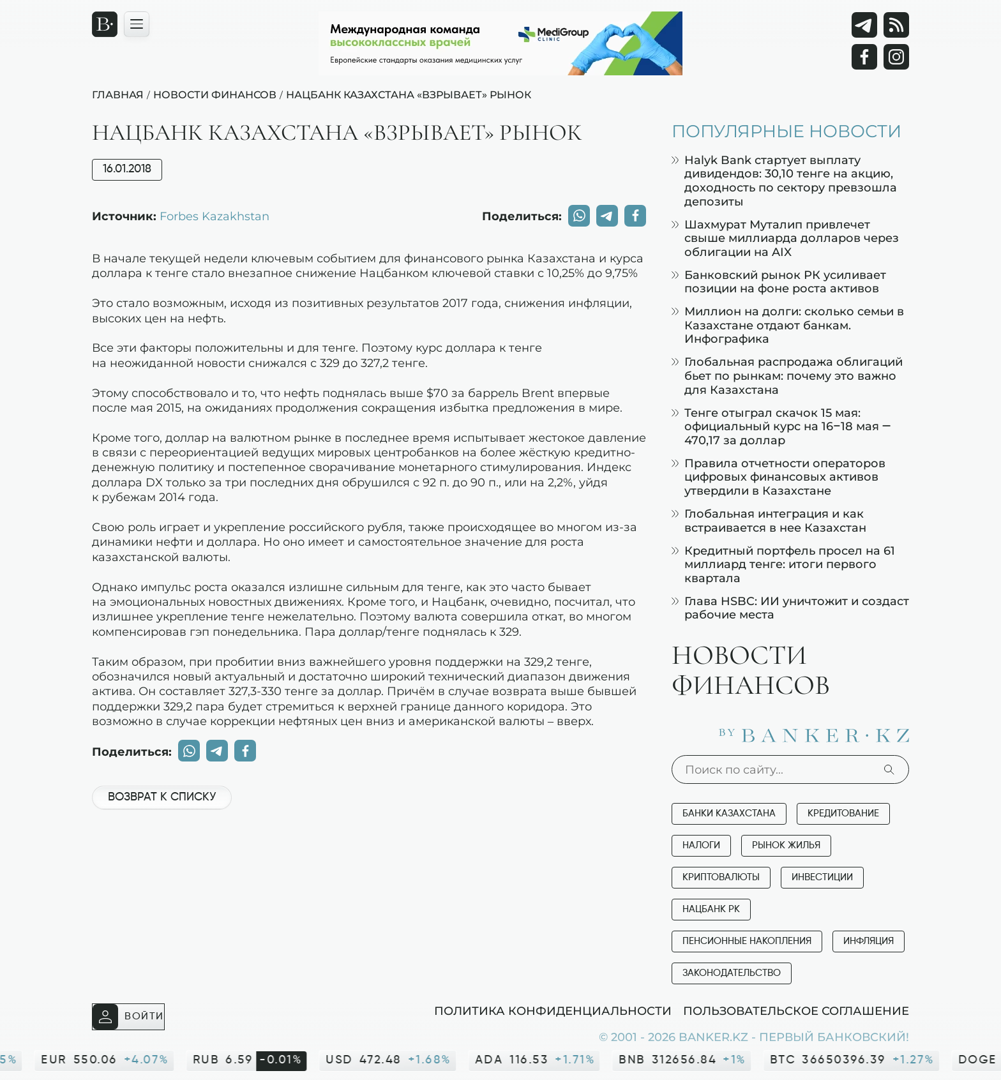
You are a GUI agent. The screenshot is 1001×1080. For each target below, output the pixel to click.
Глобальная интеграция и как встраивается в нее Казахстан (769, 520)
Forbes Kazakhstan (214, 216)
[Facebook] (864, 57)
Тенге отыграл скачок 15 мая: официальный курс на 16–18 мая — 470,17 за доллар (781, 426)
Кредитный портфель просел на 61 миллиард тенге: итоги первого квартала (783, 564)
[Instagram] (896, 57)
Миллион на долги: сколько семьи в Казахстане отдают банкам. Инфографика (788, 324)
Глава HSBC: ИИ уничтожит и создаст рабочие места (790, 608)
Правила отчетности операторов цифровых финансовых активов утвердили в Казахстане (778, 476)
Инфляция (868, 941)
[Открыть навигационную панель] (136, 24)
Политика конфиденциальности (553, 1010)
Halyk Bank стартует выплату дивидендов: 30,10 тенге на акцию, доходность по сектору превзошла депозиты (784, 180)
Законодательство (731, 973)
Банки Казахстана (729, 813)
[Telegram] (864, 25)
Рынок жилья (786, 845)
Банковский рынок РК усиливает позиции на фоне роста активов (779, 282)
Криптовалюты (721, 877)
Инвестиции (822, 877)
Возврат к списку (162, 797)
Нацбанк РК (711, 909)
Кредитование (843, 813)
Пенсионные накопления (746, 941)
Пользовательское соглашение (796, 1010)
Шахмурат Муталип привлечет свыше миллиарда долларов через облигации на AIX (785, 238)
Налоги (701, 845)
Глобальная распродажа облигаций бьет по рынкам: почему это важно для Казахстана (787, 375)
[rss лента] (896, 25)
